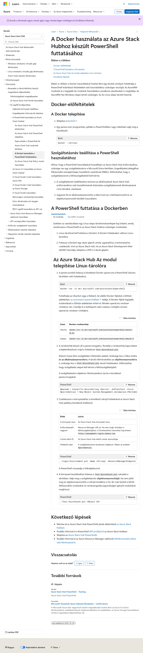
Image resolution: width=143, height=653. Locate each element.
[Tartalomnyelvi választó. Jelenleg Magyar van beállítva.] (9, 647)
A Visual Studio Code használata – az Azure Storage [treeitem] (27, 187)
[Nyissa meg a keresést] (124, 3)
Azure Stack (72, 31)
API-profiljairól (96, 531)
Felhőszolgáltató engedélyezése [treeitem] (24, 96)
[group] (98, 391)
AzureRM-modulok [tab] (76, 216)
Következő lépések (61, 76)
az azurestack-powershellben (85, 299)
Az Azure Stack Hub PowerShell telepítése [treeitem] (28, 135)
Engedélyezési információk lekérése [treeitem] (28, 113)
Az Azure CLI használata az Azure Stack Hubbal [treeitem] (27, 171)
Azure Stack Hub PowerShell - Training (68, 591)
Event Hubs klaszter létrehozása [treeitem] (22, 75)
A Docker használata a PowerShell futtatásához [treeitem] (25, 155)
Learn (53, 31)
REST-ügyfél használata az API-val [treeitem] (27, 209)
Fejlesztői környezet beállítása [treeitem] (25, 109)
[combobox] (23, 36)
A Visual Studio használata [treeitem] (24, 192)
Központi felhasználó (89, 31)
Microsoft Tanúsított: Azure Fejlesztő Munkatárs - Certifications (79, 604)
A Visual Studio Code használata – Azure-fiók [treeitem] (27, 179)
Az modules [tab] (58, 216)
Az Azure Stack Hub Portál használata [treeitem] (26, 100)
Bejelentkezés (134, 3)
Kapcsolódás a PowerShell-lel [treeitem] (27, 141)
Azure (61, 31)
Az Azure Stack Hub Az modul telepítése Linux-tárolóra (77, 73)
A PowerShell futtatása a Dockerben (69, 69)
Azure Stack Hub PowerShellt (82, 534)
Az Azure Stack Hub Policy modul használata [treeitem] (29, 163)
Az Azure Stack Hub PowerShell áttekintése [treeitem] (28, 127)
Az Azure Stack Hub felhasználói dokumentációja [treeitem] (20, 49)
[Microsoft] (5, 4)
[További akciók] (137, 31)
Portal (119, 11)
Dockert (71, 120)
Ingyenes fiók (132, 11)
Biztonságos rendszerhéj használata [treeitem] (28, 197)
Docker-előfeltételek (62, 65)
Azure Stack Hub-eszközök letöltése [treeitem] (26, 147)
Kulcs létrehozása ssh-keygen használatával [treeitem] (25, 203)
